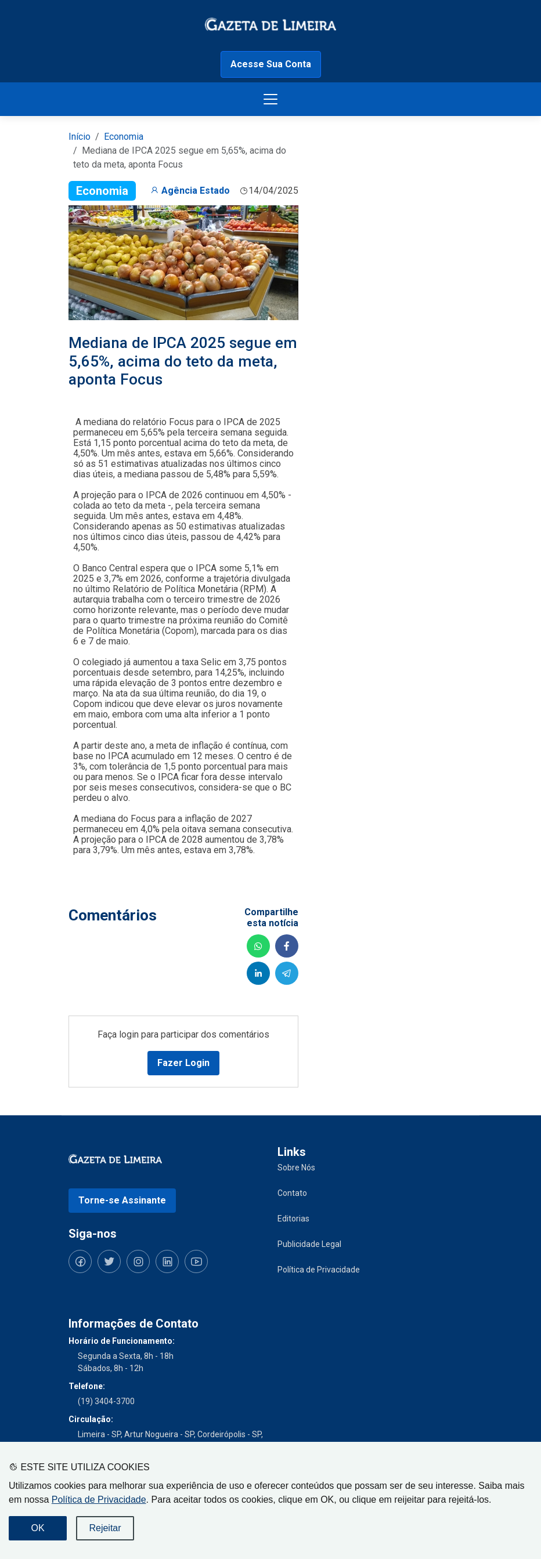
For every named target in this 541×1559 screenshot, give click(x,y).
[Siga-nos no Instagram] (138, 1261)
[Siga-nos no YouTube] (196, 1261)
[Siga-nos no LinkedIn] (167, 1261)
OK (37, 1528)
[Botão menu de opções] (270, 99)
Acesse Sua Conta (270, 64)
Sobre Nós (296, 1167)
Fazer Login (183, 1062)
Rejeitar (105, 1528)
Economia (123, 136)
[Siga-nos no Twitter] (109, 1261)
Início (79, 136)
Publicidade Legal (309, 1244)
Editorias (293, 1218)
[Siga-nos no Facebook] (80, 1261)
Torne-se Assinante (122, 1200)
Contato (292, 1193)
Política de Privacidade (99, 1499)
